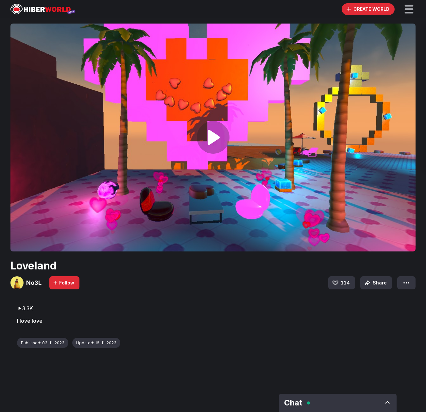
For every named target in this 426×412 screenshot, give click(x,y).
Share (375, 283)
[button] (409, 9)
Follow (63, 282)
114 (341, 283)
